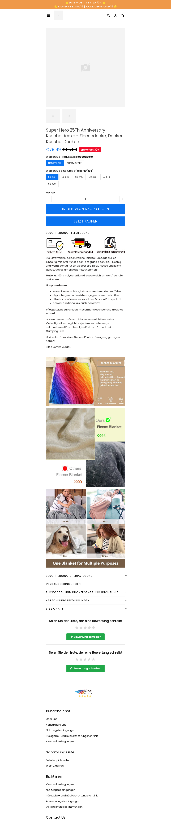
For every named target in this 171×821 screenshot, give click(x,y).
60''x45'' (79, 176)
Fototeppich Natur (58, 725)
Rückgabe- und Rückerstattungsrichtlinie (72, 701)
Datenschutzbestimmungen (64, 771)
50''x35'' (88, 171)
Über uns (51, 684)
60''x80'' (52, 183)
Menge (50, 192)
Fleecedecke (84, 157)
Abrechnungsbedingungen (63, 766)
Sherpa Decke (74, 163)
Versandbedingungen (60, 706)
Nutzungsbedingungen (60, 695)
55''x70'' (107, 176)
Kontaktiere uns (56, 689)
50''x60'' (93, 176)
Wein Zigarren (55, 730)
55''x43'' (66, 176)
